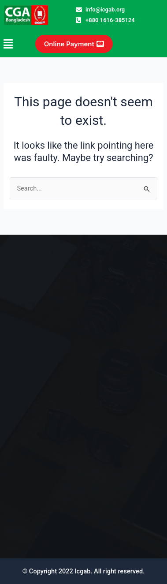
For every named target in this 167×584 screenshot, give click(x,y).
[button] (10, 43)
